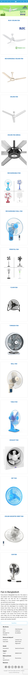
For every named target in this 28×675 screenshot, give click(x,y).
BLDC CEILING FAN (14, 20)
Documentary (18, 658)
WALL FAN (14, 364)
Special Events (6, 660)
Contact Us (5, 639)
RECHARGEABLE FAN (14, 173)
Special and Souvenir (19, 648)
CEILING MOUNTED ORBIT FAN (14, 516)
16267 (4, 653)
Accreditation (18, 633)
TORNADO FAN (14, 325)
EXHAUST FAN (14, 440)
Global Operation (18, 629)
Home (4, 629)
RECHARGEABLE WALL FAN (14, 211)
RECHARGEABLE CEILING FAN (14, 58)
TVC (4, 658)
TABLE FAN (14, 402)
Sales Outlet (5, 641)
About (4, 631)
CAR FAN (14, 554)
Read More (14, 623)
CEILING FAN (14, 97)
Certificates (17, 631)
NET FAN (14, 478)
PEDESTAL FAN (14, 249)
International (6, 648)
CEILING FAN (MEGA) (14, 135)
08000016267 (18, 653)
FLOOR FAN (14, 287)
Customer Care (18, 639)
